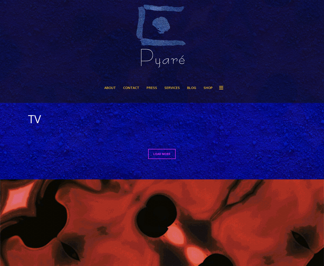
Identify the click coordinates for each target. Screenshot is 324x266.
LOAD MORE (161, 154)
